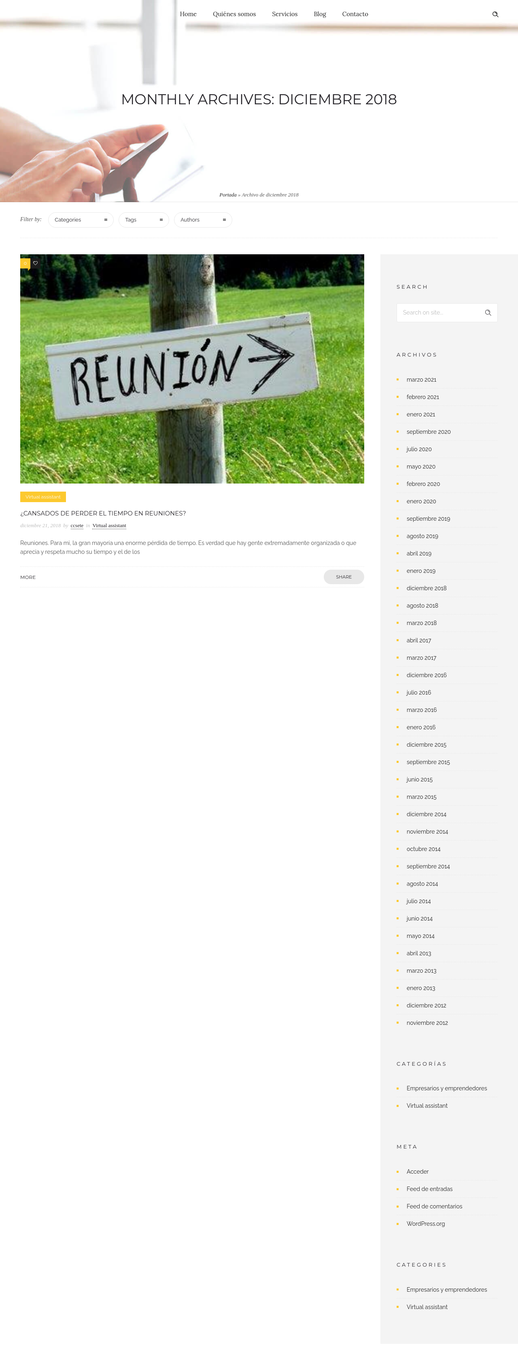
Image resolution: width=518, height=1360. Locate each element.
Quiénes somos (234, 14)
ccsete (77, 525)
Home (188, 14)
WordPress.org (426, 1224)
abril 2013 (419, 953)
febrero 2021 (423, 397)
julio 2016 (419, 692)
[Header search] (495, 14)
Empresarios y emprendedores (447, 1088)
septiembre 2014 (428, 866)
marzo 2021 (421, 379)
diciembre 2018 (427, 588)
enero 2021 (421, 414)
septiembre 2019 (428, 518)
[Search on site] (447, 312)
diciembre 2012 (426, 1005)
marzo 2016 (422, 710)
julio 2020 (419, 449)
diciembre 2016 (427, 675)
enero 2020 (421, 501)
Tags (130, 220)
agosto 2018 (422, 605)
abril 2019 (419, 553)
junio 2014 (420, 918)
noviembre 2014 (427, 831)
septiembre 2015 (428, 762)
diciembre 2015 (426, 744)
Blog (320, 14)
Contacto (355, 14)
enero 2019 (421, 571)
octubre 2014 (424, 849)
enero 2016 (421, 727)
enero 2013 (421, 988)
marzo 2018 (422, 623)
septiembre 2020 (429, 432)
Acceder (418, 1171)
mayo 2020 (421, 466)
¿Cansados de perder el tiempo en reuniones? (103, 513)
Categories (68, 220)
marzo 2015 (422, 797)
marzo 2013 (421, 970)
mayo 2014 (421, 936)
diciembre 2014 (426, 814)
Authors (190, 220)
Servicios (284, 14)
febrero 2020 (423, 484)
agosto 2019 (422, 536)
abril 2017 (419, 640)
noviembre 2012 (427, 1023)
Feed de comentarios (435, 1206)
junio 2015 (420, 779)
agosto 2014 (422, 884)
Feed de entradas (430, 1189)
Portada (228, 195)
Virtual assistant (427, 1105)
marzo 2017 (421, 658)
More (28, 577)
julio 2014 (419, 901)
